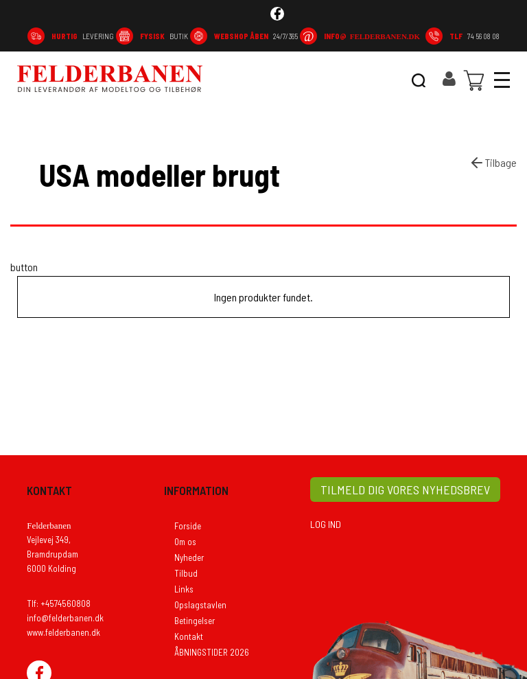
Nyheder (189, 557)
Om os (185, 541)
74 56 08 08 (474, 36)
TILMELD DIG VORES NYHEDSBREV (405, 489)
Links (184, 589)
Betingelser (194, 620)
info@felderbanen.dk (65, 617)
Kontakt (188, 636)
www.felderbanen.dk (63, 632)
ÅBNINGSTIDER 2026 (211, 652)
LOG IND (325, 524)
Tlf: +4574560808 (59, 603)
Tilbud (186, 573)
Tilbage (493, 162)
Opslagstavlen (200, 604)
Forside (187, 525)
